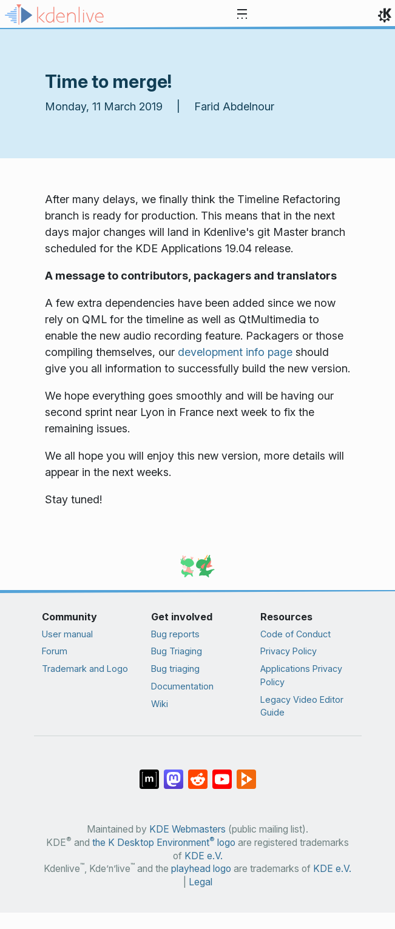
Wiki (159, 704)
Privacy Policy (288, 651)
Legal (200, 882)
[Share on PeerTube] (246, 773)
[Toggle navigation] (242, 14)
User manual (67, 634)
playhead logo (201, 868)
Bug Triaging (176, 651)
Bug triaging (175, 668)
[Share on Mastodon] (173, 773)
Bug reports (175, 634)
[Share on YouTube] (222, 773)
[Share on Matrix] (149, 773)
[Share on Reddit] (198, 773)
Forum (54, 651)
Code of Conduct (295, 634)
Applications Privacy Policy (301, 675)
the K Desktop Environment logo (163, 842)
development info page (235, 352)
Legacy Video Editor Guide (301, 706)
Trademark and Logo (85, 668)
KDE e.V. (203, 856)
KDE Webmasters (187, 829)
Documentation (182, 686)
